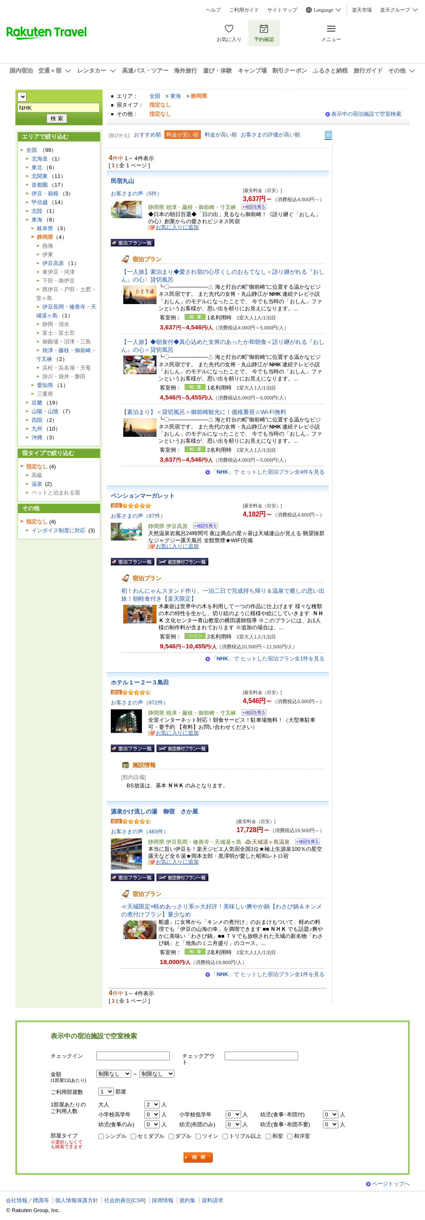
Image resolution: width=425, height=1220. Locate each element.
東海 (175, 96)
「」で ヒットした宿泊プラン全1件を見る (268, 658)
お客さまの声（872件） (140, 702)
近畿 (37, 402)
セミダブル (150, 1136)
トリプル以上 (245, 1136)
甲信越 (40, 202)
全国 (154, 96)
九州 (37, 429)
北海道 (40, 159)
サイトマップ (282, 10)
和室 (277, 1136)
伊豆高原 (53, 263)
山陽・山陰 (45, 411)
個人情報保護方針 (76, 1200)
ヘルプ (213, 10)
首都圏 (40, 185)
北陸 (37, 211)
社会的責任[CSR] (125, 1200)
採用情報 (162, 1200)
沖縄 (37, 437)
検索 (198, 1157)
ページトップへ (391, 1184)
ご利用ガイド (244, 10)
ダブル (183, 1136)
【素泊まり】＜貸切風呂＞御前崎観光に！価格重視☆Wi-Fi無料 (203, 412)
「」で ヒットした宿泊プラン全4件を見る (268, 472)
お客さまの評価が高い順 (270, 134)
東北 (37, 167)
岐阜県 (45, 228)
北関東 (40, 176)
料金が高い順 (221, 134)
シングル (116, 1136)
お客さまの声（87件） (138, 516)
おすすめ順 (147, 134)
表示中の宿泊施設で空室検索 (366, 114)
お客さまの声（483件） (140, 831)
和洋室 (302, 1136)
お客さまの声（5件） (136, 193)
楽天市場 (362, 10)
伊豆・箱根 (45, 193)
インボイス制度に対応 (58, 530)
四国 (37, 420)
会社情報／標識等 (27, 1200)
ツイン (210, 1136)
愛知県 (45, 385)
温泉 (37, 484)
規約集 (187, 1200)
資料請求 (212, 1200)
